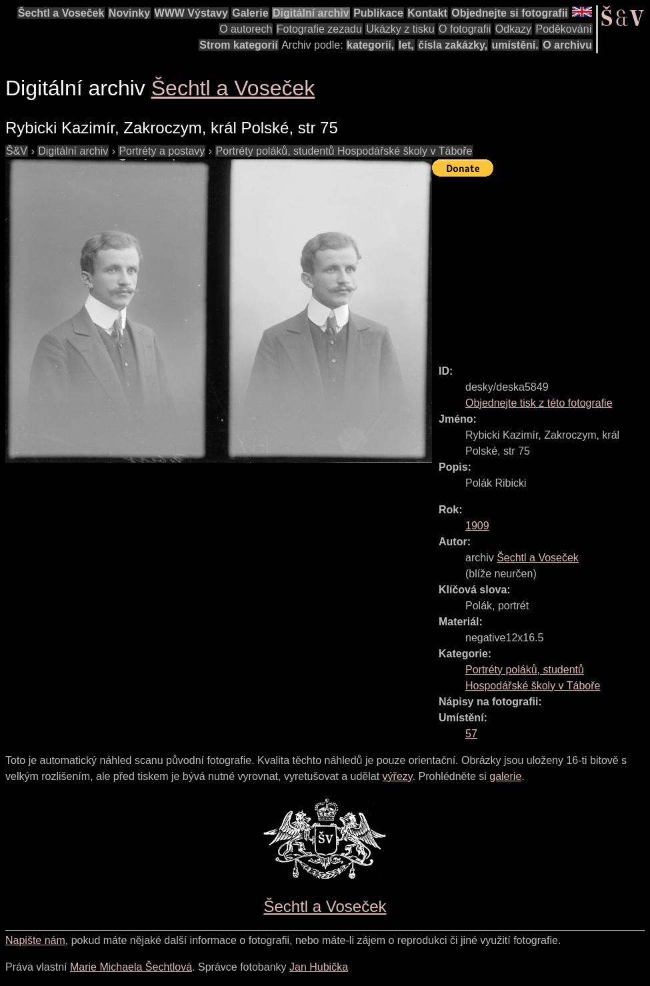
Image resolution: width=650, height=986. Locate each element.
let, (406, 45)
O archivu (567, 45)
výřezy (398, 776)
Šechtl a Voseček (61, 13)
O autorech (245, 29)
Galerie (250, 13)
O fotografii (465, 29)
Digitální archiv (311, 13)
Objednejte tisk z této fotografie (539, 403)
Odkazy (513, 29)
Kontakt (427, 13)
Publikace (378, 13)
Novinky (129, 13)
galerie (505, 776)
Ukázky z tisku (400, 29)
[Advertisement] (541, 264)
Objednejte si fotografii (509, 13)
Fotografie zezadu (319, 29)
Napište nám (35, 940)
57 (471, 733)
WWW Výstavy (191, 13)
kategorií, (370, 45)
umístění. (515, 45)
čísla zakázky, (452, 45)
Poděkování (563, 29)
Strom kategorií (238, 45)
